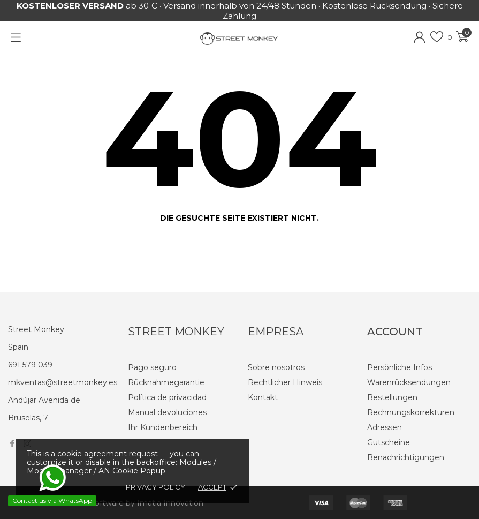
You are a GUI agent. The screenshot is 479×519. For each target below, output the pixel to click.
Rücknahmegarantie (166, 382)
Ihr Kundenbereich (162, 427)
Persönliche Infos (399, 367)
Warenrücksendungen (409, 382)
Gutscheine (388, 442)
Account (395, 331)
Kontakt (263, 397)
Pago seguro (152, 367)
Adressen (384, 427)
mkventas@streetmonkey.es (62, 382)
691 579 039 (30, 365)
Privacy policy (155, 487)
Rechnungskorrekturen (410, 412)
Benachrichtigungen (405, 457)
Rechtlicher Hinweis (285, 382)
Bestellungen (392, 397)
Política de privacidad (167, 397)
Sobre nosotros (276, 367)
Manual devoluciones (167, 412)
